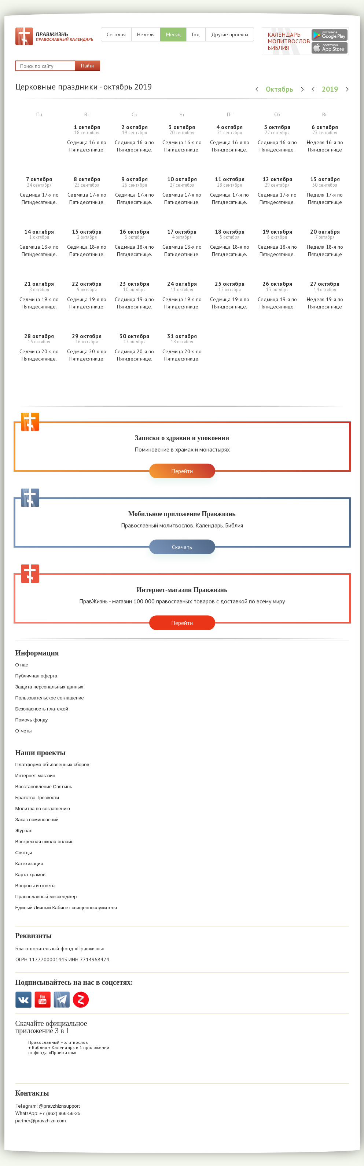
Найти (87, 65)
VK (23, 999)
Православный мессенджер (46, 896)
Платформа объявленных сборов (52, 764)
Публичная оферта (36, 676)
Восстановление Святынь (44, 786)
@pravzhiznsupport (59, 1106)
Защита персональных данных (49, 687)
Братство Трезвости (37, 797)
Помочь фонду (31, 720)
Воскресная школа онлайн (44, 841)
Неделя (146, 34)
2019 (331, 89)
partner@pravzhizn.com (40, 1120)
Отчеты (23, 731)
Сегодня (116, 34)
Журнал (24, 830)
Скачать (182, 547)
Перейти (182, 471)
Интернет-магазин (35, 775)
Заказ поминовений (37, 819)
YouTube (42, 999)
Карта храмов (30, 874)
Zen (81, 999)
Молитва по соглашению (42, 808)
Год (196, 34)
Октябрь (280, 89)
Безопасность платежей (41, 709)
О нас (21, 665)
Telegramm (62, 999)
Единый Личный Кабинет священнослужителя (66, 907)
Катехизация (29, 863)
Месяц (173, 34)
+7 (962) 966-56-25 (60, 1113)
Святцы (23, 852)
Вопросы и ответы (35, 885)
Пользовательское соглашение (49, 698)
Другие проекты (229, 34)
